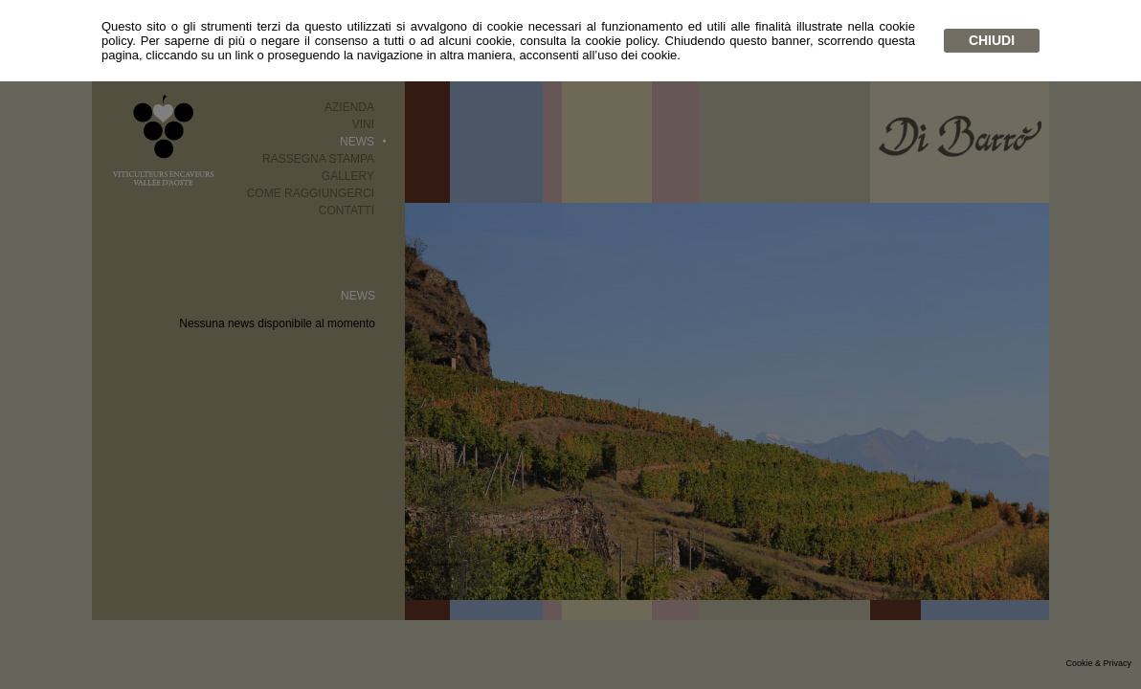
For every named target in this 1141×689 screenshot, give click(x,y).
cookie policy (621, 40)
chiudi (992, 40)
